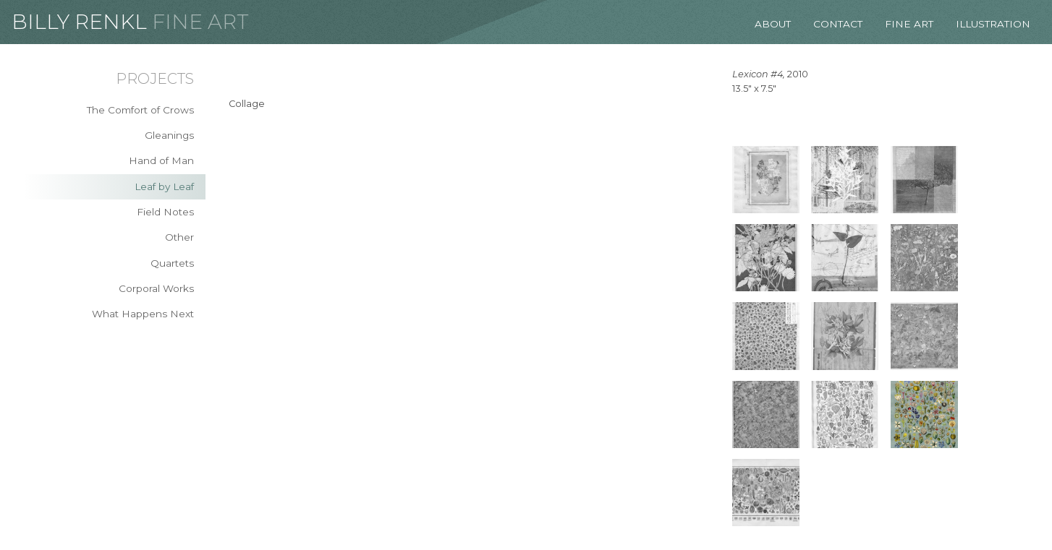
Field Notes (165, 212)
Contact (837, 24)
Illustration (993, 24)
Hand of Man (161, 160)
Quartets (172, 263)
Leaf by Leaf (164, 186)
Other (179, 237)
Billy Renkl (79, 21)
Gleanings (169, 135)
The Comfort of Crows (140, 110)
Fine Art (200, 21)
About (773, 24)
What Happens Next (143, 313)
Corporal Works (156, 288)
